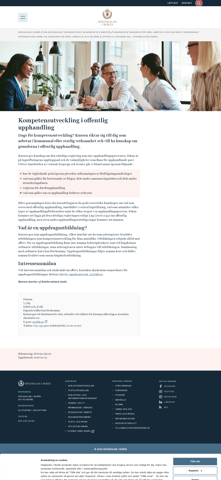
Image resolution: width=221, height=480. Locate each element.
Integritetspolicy (126, 423)
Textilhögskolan (78, 391)
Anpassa (195, 448)
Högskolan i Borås (29, 32)
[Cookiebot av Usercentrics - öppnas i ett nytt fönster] (20, 474)
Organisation (72, 32)
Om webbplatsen (125, 419)
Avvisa (195, 457)
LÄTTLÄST (173, 3)
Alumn (119, 405)
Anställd (120, 400)
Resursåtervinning (79, 417)
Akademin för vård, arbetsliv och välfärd (154, 32)
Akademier (120, 32)
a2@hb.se (38, 321)
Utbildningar (123, 386)
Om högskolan (52, 32)
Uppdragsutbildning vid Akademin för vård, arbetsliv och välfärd (59, 37)
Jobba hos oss (123, 409)
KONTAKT (187, 3)
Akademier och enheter (97, 32)
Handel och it (76, 403)
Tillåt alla (195, 439)
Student (120, 395)
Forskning (121, 391)
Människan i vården (80, 408)
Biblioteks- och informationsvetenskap (82, 396)
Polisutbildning (78, 427)
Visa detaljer (48, 474)
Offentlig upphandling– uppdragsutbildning (130, 37)
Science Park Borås (79, 431)
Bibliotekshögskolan (81, 386)
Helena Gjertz (42, 353)
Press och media (125, 414)
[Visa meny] (22, 17)
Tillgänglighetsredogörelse (132, 428)
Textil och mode (78, 422)
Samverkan (190, 32)
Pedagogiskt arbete (80, 412)
